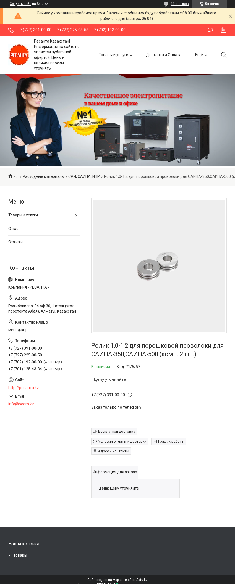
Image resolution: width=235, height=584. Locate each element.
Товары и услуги (113, 54)
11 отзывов (180, 4)
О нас (13, 228)
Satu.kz (142, 580)
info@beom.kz (21, 404)
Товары (20, 555)
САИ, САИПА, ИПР (84, 176)
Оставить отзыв (210, 30)
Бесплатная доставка (116, 431)
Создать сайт (20, 4)
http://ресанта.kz (23, 387)
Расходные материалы (43, 176)
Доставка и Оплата (163, 54)
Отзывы (15, 242)
